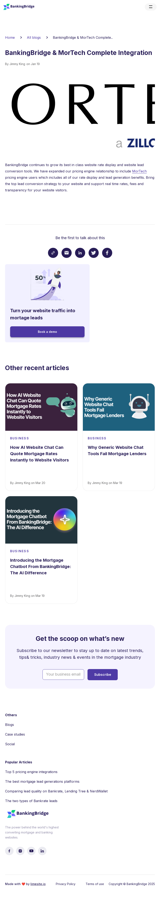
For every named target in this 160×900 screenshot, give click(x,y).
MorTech (139, 171)
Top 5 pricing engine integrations (31, 772)
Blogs (9, 725)
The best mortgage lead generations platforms (42, 781)
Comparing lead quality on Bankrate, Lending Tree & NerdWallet (56, 791)
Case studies (15, 734)
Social (10, 744)
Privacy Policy (65, 884)
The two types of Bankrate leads (31, 801)
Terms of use (95, 884)
